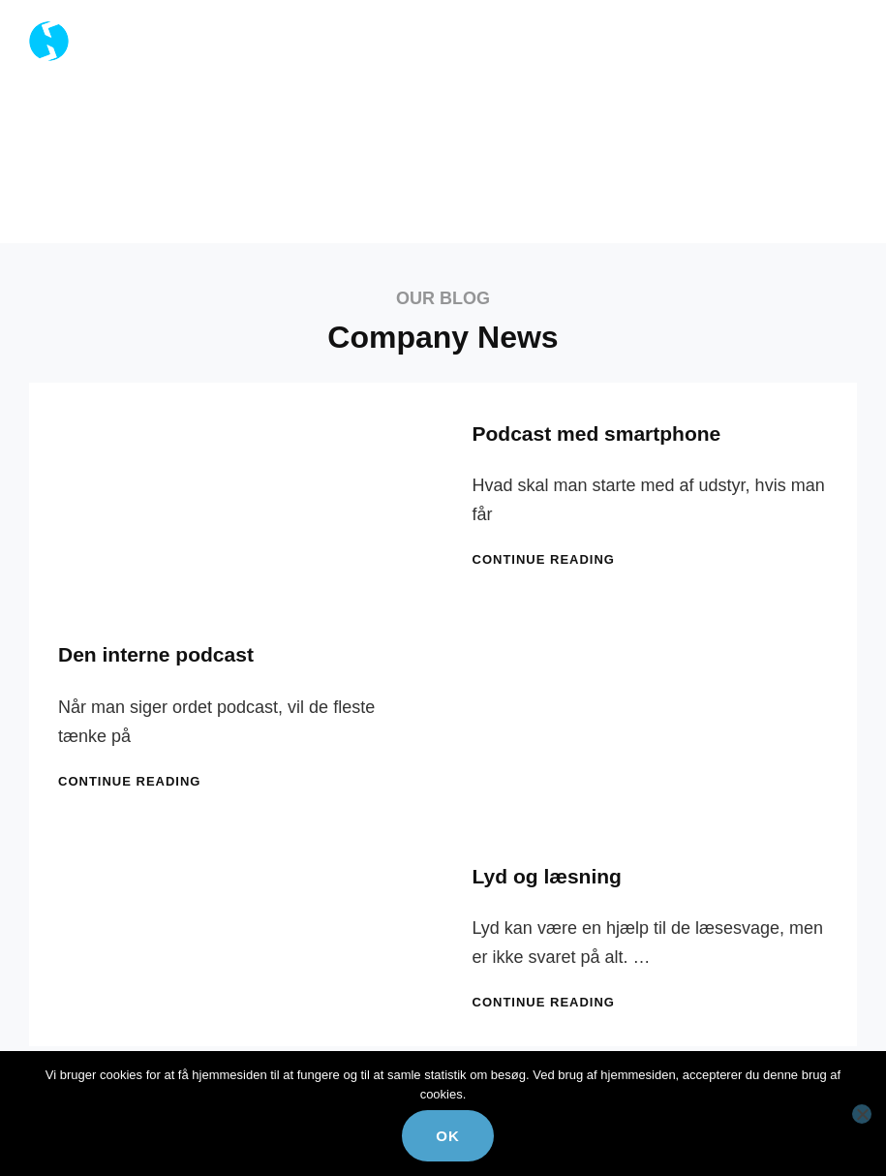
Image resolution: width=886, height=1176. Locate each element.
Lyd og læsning (547, 876)
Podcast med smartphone (597, 433)
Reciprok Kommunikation (224, 30)
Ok (448, 1136)
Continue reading (544, 559)
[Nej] (861, 1114)
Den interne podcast (156, 654)
